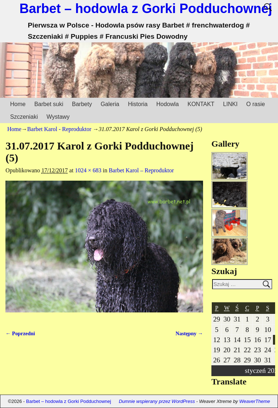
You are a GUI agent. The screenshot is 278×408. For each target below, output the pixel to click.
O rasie (255, 104)
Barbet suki (48, 104)
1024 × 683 (88, 170)
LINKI (230, 104)
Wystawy (58, 117)
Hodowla (167, 104)
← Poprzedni (20, 333)
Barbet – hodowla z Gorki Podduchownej (146, 8)
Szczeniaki (24, 117)
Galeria (110, 104)
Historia (137, 104)
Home (18, 104)
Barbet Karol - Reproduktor (59, 129)
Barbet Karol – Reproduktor (141, 170)
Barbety (82, 104)
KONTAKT (201, 104)
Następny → (189, 333)
